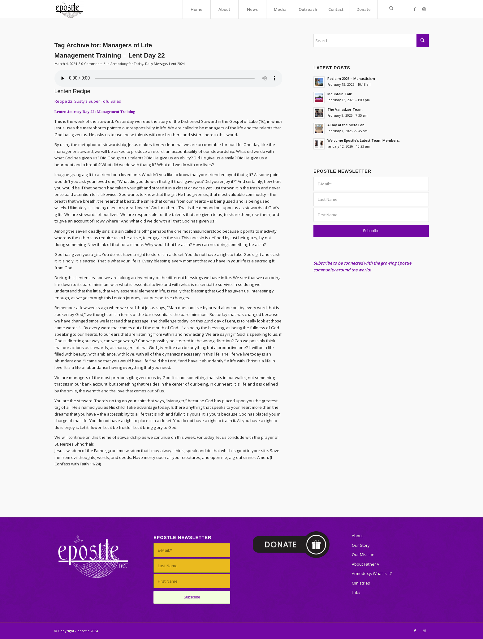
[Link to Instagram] (424, 9)
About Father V (365, 564)
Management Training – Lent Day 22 (109, 55)
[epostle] (69, 9)
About (357, 535)
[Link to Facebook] (415, 9)
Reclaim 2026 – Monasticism (351, 78)
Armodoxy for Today (126, 64)
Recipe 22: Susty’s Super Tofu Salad (87, 101)
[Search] (391, 9)
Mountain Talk (339, 94)
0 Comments (91, 64)
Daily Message (156, 64)
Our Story (361, 545)
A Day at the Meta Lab (345, 125)
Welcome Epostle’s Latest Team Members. (363, 140)
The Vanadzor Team (345, 109)
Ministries (361, 583)
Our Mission (363, 554)
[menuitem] (196, 9)
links (356, 592)
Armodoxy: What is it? (372, 573)
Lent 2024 (177, 64)
